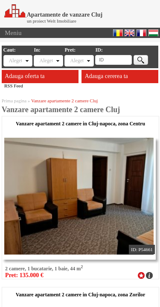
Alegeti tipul (15, 61)
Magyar (153, 32)
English (129, 32)
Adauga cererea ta (106, 76)
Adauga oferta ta (24, 76)
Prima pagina (14, 100)
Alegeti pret (76, 61)
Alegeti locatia (45, 61)
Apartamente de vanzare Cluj (53, 15)
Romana (118, 32)
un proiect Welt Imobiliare (51, 20)
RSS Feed (13, 85)
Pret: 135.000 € (24, 275)
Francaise (141, 32)
